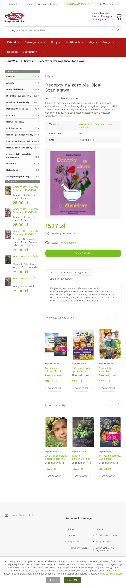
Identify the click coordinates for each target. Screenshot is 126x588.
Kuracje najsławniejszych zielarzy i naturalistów (81, 460)
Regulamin (73, 541)
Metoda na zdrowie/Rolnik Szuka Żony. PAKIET (55, 371)
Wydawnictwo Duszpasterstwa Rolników (95, 125)
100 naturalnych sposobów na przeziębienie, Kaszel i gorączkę (81, 373)
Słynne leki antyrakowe (105, 370)
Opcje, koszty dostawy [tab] (61, 278)
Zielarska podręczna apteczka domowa (56, 457)
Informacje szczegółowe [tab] (74, 272)
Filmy (54, 42)
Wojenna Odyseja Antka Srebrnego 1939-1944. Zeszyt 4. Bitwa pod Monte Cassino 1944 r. (26, 213)
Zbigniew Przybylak (66, 98)
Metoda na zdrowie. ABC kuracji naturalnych (110, 458)
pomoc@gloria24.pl (22, 515)
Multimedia (73, 42)
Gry (91, 42)
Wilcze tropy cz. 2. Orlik (25, 256)
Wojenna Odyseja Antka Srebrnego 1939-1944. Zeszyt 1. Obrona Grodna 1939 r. (26, 191)
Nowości (12, 51)
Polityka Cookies (104, 541)
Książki (11, 42)
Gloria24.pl (11, 60)
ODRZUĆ (53, 580)
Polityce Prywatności (111, 573)
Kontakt (72, 535)
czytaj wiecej (65, 115)
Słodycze (108, 42)
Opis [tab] (51, 272)
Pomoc (99, 529)
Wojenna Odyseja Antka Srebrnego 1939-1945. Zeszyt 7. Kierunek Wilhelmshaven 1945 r (26, 235)
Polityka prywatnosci (78, 548)
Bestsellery (30, 51)
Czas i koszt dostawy (106, 535)
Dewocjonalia (33, 42)
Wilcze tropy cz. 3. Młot (25, 278)
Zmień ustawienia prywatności (105, 549)
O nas (71, 529)
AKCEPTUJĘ (72, 580)
